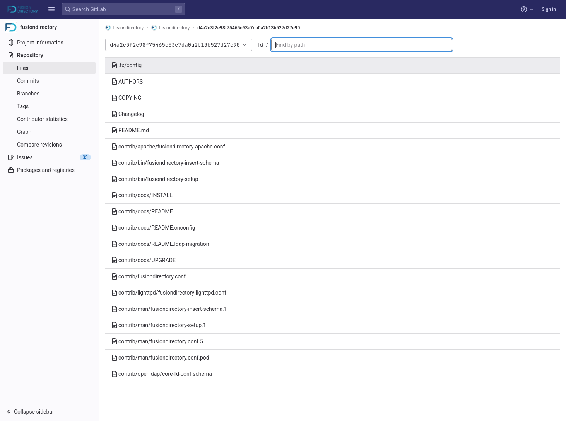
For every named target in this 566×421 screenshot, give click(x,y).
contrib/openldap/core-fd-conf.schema (161, 374)
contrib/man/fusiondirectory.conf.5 (157, 341)
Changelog (127, 114)
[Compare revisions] (49, 144)
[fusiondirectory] (49, 27)
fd (260, 45)
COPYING (126, 98)
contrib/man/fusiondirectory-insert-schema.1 (169, 309)
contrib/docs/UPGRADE (143, 260)
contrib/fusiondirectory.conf (148, 276)
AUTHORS (127, 81)
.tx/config (126, 65)
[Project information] (49, 42)
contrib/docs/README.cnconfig (153, 228)
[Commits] (49, 81)
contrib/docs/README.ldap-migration (160, 244)
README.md (130, 130)
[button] (51, 9)
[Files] (49, 68)
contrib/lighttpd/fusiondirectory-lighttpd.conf (168, 293)
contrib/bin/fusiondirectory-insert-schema (165, 163)
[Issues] (49, 157)
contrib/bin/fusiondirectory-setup (154, 179)
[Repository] (49, 55)
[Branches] (49, 93)
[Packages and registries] (49, 170)
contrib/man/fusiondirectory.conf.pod (160, 358)
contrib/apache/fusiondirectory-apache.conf (168, 146)
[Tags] (49, 106)
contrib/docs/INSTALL (142, 195)
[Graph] (49, 132)
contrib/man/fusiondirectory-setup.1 (158, 325)
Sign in (549, 9)
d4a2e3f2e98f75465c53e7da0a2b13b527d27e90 (248, 28)
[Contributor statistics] (49, 119)
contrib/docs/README (142, 211)
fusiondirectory (124, 28)
